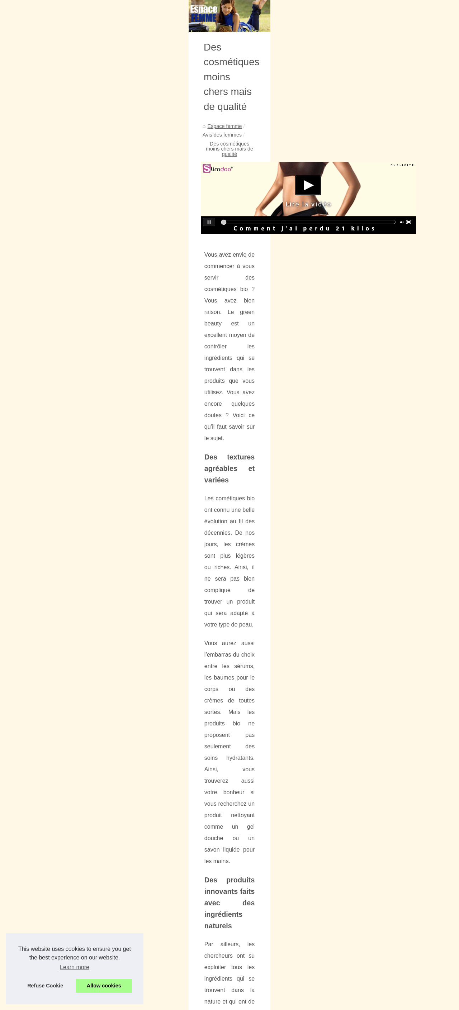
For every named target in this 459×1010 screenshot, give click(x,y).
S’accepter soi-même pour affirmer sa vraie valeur (227, 979)
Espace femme (146, 242)
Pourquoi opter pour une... (53, 409)
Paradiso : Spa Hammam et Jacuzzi (211, 967)
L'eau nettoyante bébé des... (55, 490)
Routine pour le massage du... (57, 522)
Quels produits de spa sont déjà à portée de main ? (228, 905)
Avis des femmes (189, 242)
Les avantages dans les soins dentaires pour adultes (187, 830)
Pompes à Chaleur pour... (52, 570)
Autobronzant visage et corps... (58, 377)
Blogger (186, 1002)
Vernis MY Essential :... (49, 393)
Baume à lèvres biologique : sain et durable (219, 942)
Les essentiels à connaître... (55, 249)
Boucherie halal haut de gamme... (61, 297)
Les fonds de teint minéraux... (57, 425)
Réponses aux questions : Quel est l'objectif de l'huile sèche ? (240, 930)
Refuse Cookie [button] (45, 985)
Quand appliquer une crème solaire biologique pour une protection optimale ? (258, 893)
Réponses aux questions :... (55, 312)
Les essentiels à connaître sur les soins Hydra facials (231, 880)
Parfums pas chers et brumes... (59, 345)
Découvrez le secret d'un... (53, 458)
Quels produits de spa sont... (56, 281)
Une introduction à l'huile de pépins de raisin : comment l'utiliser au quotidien (257, 955)
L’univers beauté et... (47, 200)
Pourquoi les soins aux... (51, 233)
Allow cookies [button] (104, 985)
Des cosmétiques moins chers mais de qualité (267, 242)
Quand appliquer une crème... (57, 265)
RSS (147, 1002)
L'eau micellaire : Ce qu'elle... (56, 537)
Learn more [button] (74, 967)
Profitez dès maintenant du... (56, 506)
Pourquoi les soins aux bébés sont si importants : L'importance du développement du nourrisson (280, 868)
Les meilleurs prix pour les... (55, 474)
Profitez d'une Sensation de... (57, 362)
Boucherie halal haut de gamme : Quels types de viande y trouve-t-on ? (251, 917)
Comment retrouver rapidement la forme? (391, 826)
